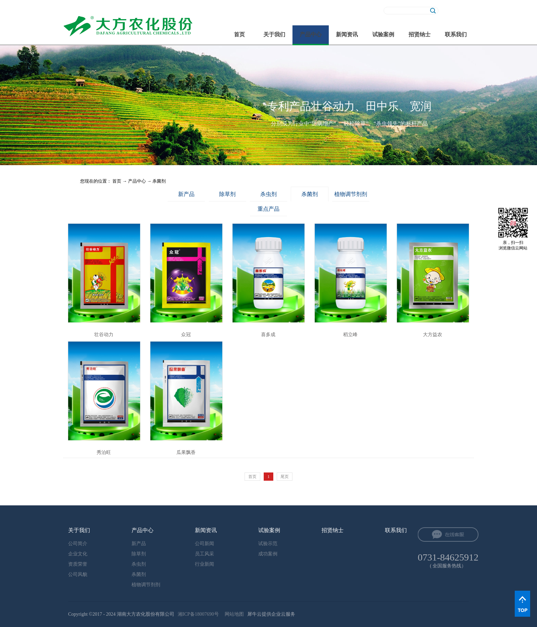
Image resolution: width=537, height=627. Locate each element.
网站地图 (233, 614)
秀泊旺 (104, 452)
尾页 (284, 476)
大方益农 (432, 334)
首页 (239, 34)
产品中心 (137, 181)
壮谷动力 (103, 334)
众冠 (186, 334)
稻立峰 (350, 334)
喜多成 (268, 334)
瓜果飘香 (186, 452)
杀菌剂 (159, 181)
